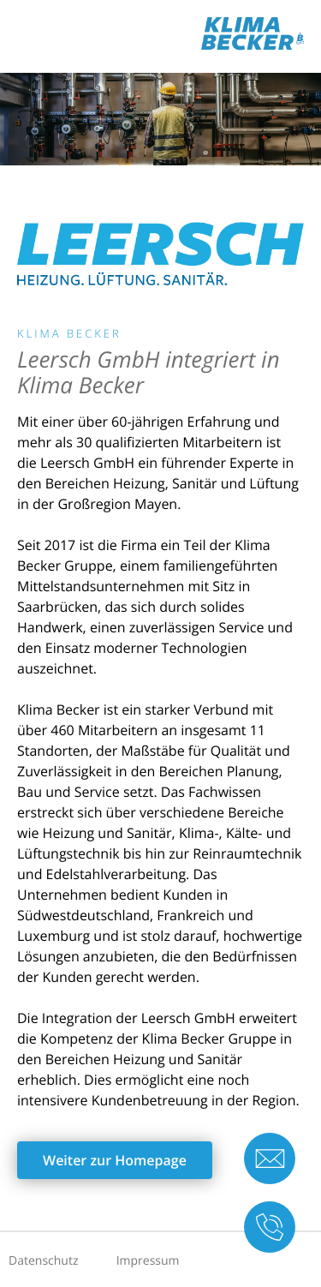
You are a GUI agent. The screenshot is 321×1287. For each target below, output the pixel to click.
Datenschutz (43, 1261)
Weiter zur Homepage (115, 1160)
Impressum (148, 1261)
